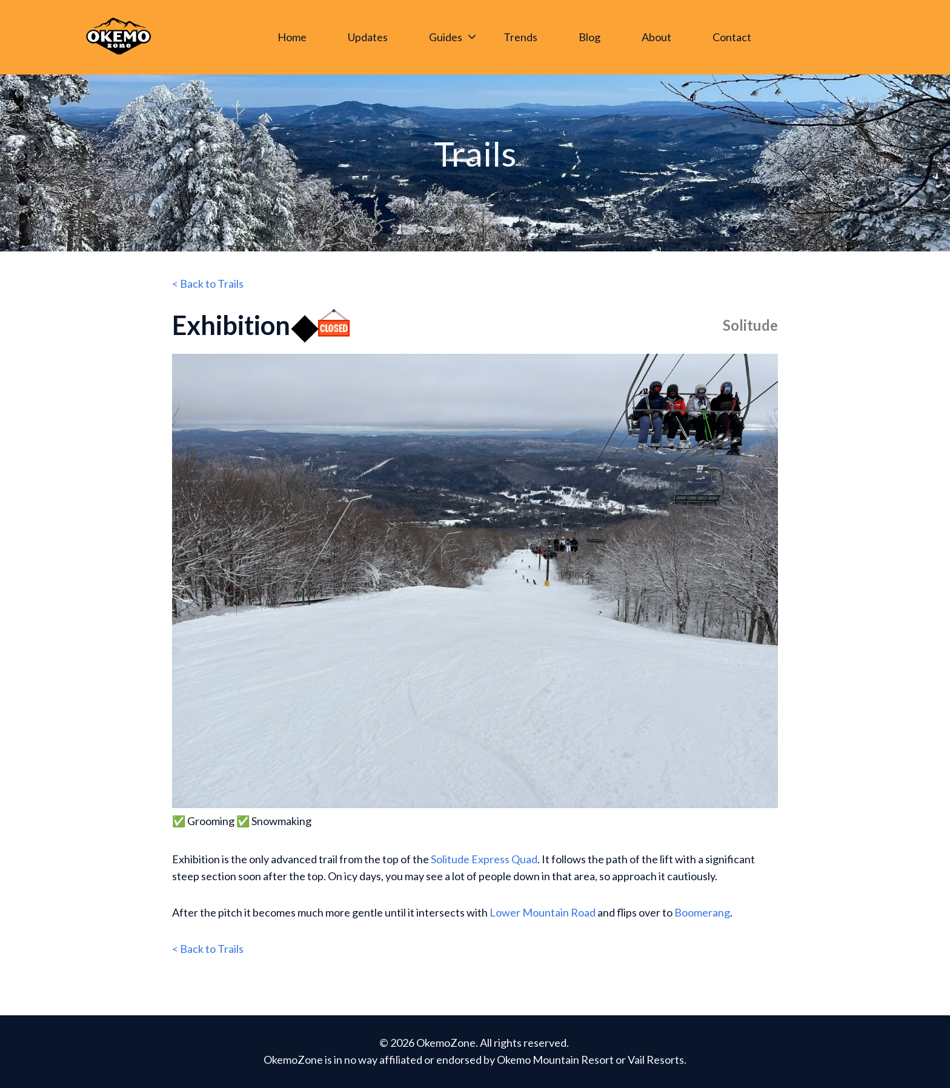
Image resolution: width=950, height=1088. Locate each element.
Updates (368, 37)
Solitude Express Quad (484, 859)
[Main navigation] (518, 37)
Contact (731, 37)
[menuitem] (295, 37)
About (656, 37)
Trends (520, 37)
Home (292, 37)
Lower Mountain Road (543, 912)
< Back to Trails (208, 283)
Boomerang (702, 912)
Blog (589, 37)
